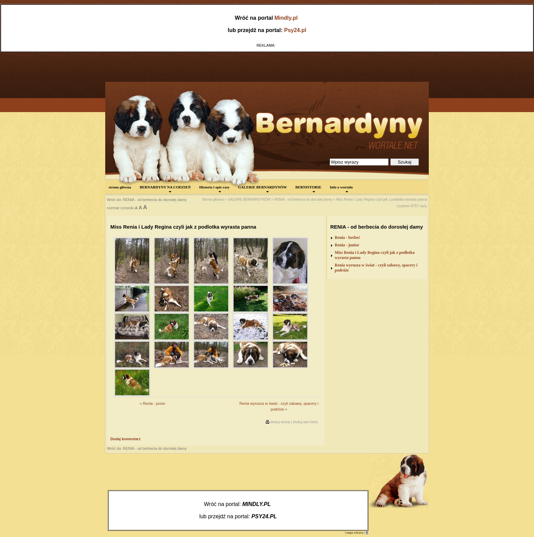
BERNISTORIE (308, 189)
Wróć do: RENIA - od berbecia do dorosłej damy (147, 200)
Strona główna (213, 199)
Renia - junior (154, 403)
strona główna (120, 187)
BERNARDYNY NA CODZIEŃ (165, 189)
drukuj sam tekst (305, 422)
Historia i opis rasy (214, 189)
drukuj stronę (280, 422)
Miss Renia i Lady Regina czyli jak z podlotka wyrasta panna (381, 199)
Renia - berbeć (347, 237)
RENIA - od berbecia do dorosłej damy (303, 199)
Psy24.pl (295, 30)
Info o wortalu (341, 189)
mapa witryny (354, 532)
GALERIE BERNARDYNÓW (262, 189)
